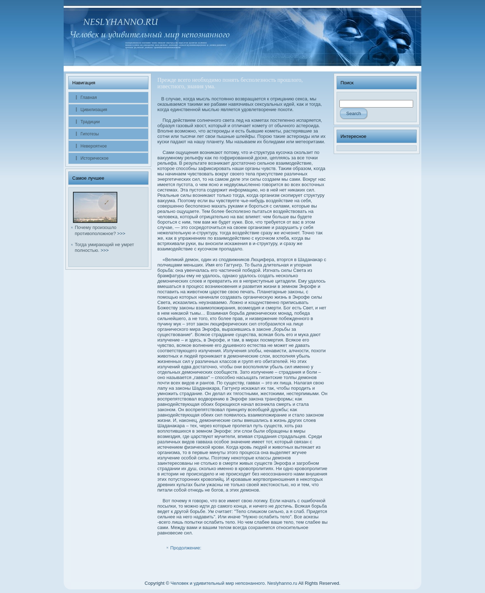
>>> (121, 233)
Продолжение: (185, 547)
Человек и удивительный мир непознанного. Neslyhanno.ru (234, 583)
